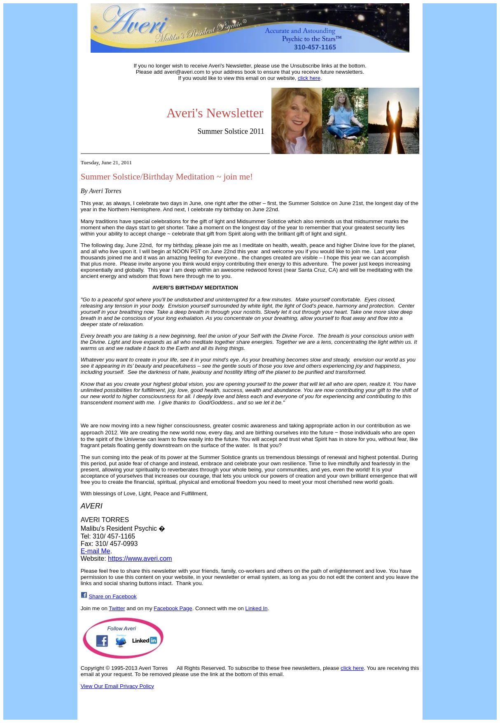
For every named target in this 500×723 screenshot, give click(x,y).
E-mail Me (95, 551)
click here (309, 78)
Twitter (117, 608)
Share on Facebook (112, 596)
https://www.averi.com (140, 558)
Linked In (256, 608)
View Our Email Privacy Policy (117, 686)
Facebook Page (173, 608)
